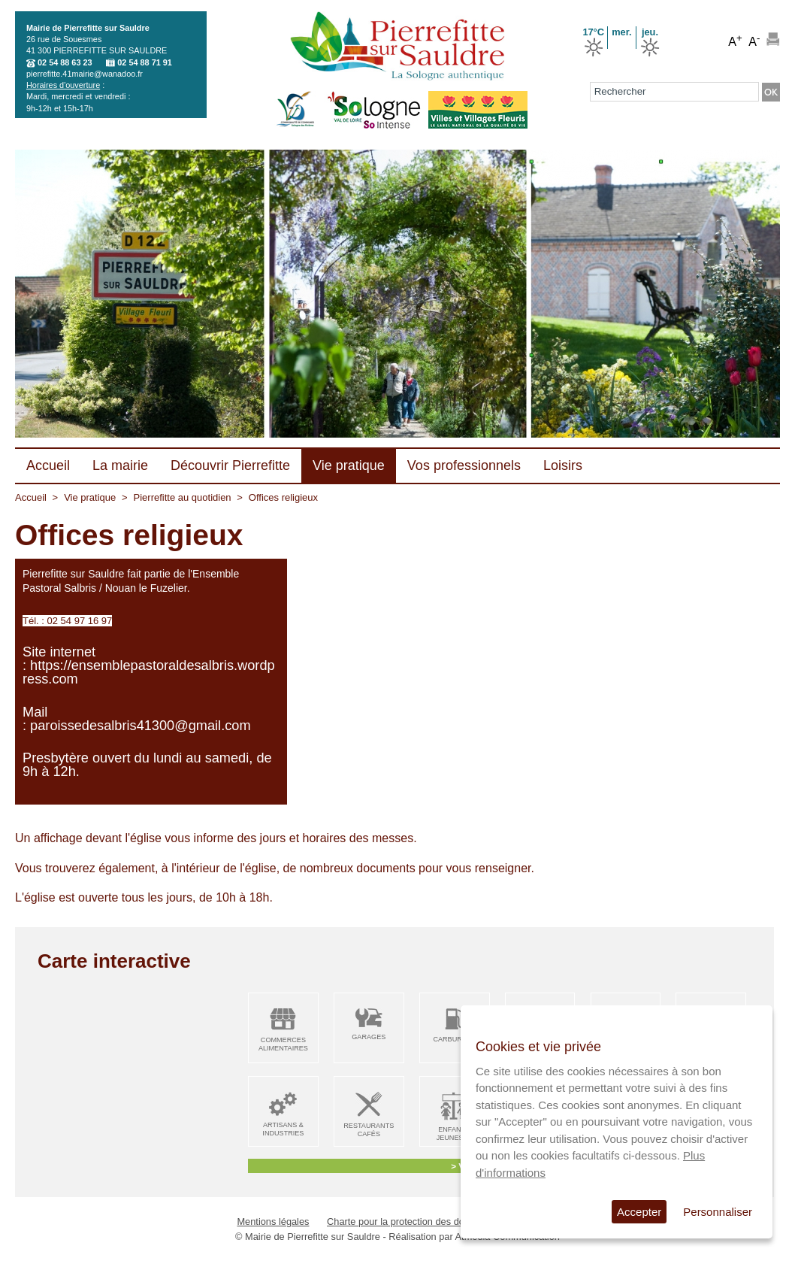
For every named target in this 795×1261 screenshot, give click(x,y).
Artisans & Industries (283, 1129)
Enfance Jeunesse (455, 1133)
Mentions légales (273, 1221)
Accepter (639, 1211)
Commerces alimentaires (283, 1044)
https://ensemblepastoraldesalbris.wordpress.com (149, 672)
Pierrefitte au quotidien (182, 497)
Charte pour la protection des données (409, 1221)
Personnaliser (717, 1211)
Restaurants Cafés (368, 1130)
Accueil (31, 497)
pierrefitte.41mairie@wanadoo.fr (84, 73)
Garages (368, 1037)
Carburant (454, 1039)
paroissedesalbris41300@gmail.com (140, 725)
